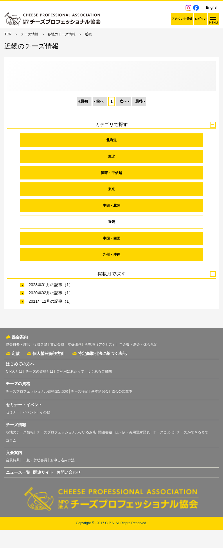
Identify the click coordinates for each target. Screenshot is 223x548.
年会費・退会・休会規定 (138, 363)
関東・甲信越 (111, 191)
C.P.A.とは (14, 390)
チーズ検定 (79, 410)
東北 (111, 175)
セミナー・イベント (24, 423)
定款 (16, 371)
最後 (139, 119)
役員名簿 (40, 363)
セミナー (13, 431)
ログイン (200, 18)
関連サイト (43, 490)
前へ (100, 119)
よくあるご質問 (99, 390)
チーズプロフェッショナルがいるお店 (66, 451)
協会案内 (20, 355)
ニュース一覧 (18, 490)
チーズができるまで (192, 451)
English (212, 8)
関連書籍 (105, 451)
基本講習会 (100, 410)
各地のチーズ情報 (61, 34)
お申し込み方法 (62, 478)
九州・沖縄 (111, 273)
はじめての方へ (20, 382)
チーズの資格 (18, 402)
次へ (123, 119)
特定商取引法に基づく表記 (102, 371)
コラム (11, 459)
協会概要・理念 (18, 363)
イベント (30, 431)
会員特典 (13, 478)
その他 (45, 431)
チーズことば (163, 451)
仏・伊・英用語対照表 (132, 451)
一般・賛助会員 (35, 478)
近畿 (111, 240)
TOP (7, 34)
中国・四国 (111, 257)
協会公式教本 (122, 410)
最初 (84, 119)
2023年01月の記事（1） (50, 303)
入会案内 (14, 471)
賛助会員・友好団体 (66, 363)
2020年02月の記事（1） (50, 311)
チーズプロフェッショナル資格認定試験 (37, 410)
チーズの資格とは (39, 390)
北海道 (111, 158)
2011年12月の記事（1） (50, 319)
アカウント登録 (182, 18)
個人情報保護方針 (49, 371)
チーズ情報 (29, 34)
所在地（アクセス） (100, 363)
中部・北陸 (111, 224)
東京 (111, 208)
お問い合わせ (68, 490)
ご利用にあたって (70, 390)
